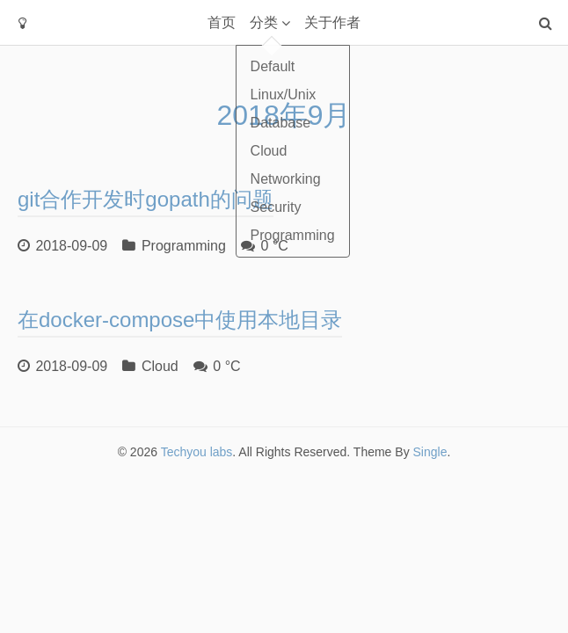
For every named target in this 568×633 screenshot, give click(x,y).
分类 (264, 22)
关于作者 (332, 22)
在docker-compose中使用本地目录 (180, 319)
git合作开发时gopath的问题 (145, 199)
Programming (184, 245)
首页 (222, 22)
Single (430, 452)
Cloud (160, 366)
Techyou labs (197, 452)
